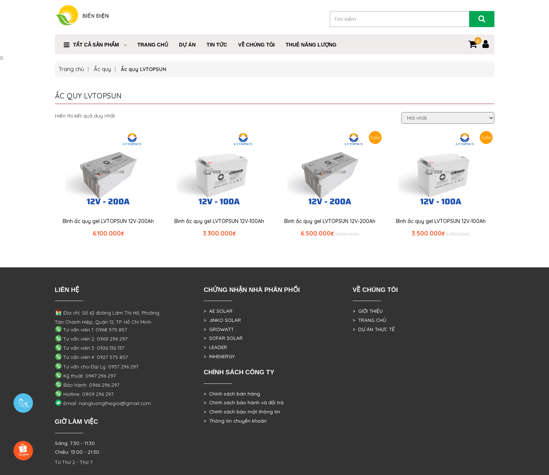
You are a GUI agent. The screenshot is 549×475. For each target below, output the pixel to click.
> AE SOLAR (218, 311)
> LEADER (215, 347)
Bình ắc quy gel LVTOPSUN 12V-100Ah (219, 221)
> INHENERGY (219, 356)
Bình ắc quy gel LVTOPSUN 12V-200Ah (108, 221)
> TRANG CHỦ (369, 320)
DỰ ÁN (187, 45)
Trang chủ (71, 69)
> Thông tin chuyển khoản (235, 421)
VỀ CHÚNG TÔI (256, 45)
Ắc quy (102, 69)
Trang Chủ (152, 45)
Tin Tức (217, 45)
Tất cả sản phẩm (96, 45)
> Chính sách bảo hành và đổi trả (243, 402)
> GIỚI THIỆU (368, 311)
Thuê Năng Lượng (311, 45)
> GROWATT (219, 329)
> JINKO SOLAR (222, 320)
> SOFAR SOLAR (223, 338)
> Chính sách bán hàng (232, 394)
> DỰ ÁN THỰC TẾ (374, 329)
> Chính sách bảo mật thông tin (242, 412)
